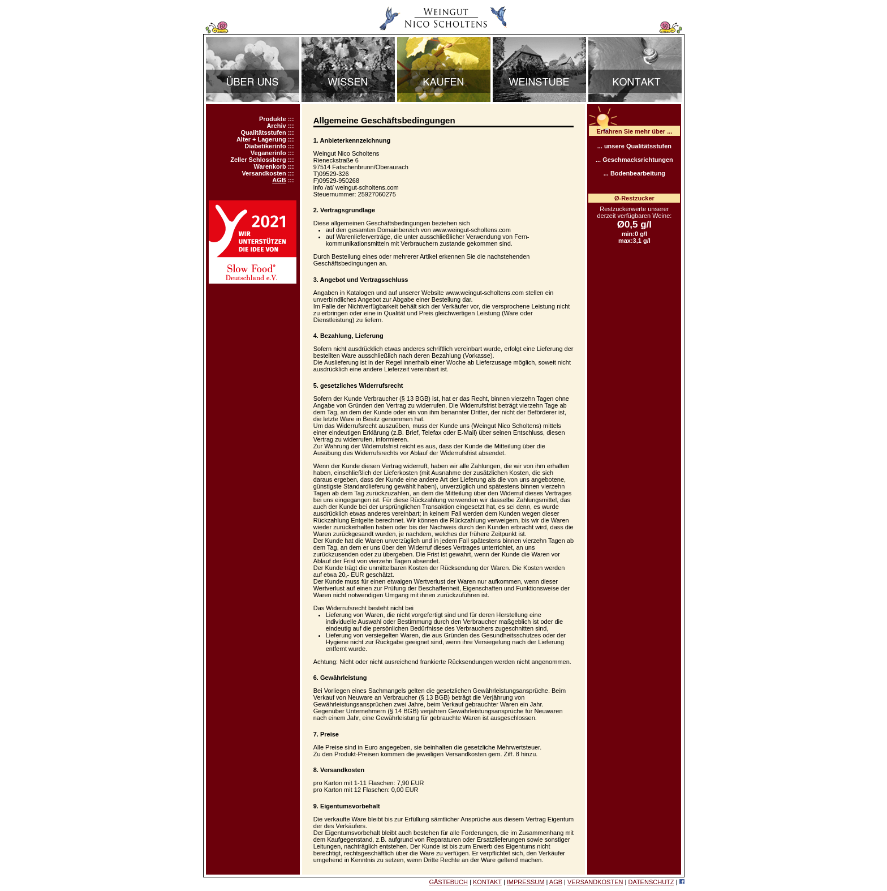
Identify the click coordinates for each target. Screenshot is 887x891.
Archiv (276, 125)
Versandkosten (264, 173)
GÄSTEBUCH (448, 882)
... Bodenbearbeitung (634, 173)
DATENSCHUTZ (651, 882)
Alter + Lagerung (261, 139)
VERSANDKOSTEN (595, 882)
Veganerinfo (268, 152)
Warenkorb (270, 166)
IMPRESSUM (526, 882)
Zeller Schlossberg (258, 159)
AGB (279, 180)
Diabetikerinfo (265, 146)
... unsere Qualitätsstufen (634, 146)
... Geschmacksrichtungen (634, 159)
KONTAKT (487, 882)
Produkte (272, 118)
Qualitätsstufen (263, 132)
